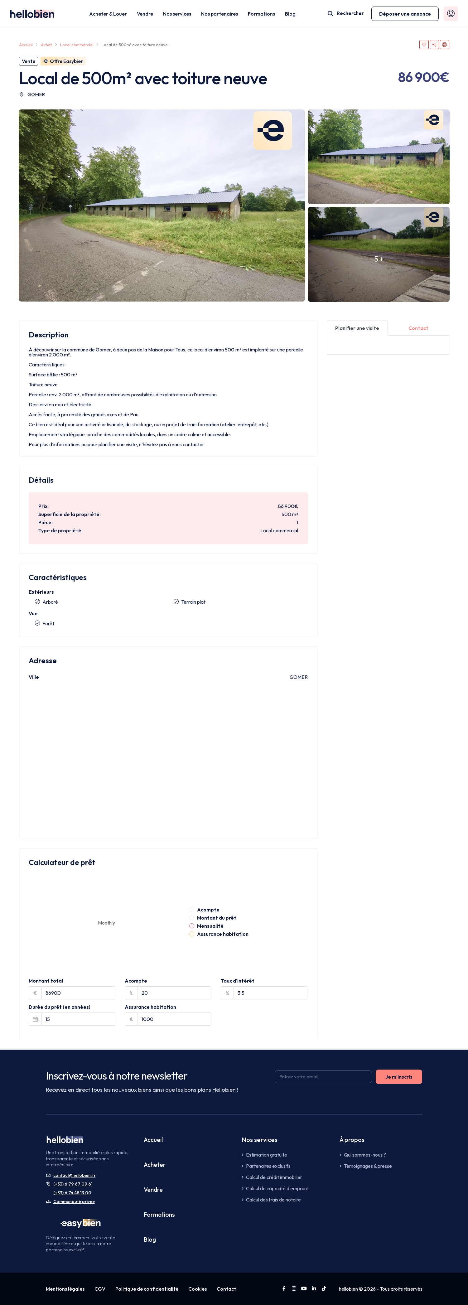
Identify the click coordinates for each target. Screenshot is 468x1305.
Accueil (153, 1139)
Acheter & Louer (108, 14)
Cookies (197, 1289)
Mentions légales (65, 1289)
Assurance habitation (150, 1007)
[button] (405, 14)
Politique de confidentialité (146, 1289)
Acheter (155, 1164)
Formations (261, 14)
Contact (226, 1289)
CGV (99, 1289)
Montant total (46, 981)
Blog (290, 14)
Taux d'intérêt (237, 981)
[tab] (357, 328)
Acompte (136, 981)
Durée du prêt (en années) (59, 1007)
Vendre (145, 14)
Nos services (177, 14)
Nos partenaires (219, 14)
